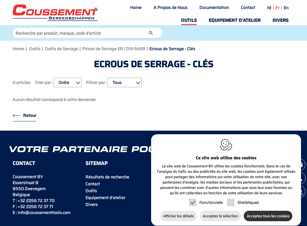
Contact (248, 7)
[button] (151, 32)
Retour (29, 115)
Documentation (214, 7)
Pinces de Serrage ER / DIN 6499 (113, 48)
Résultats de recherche (107, 177)
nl (269, 7)
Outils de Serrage (61, 48)
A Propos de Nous (170, 7)
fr (277, 7)
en (286, 7)
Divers (280, 20)
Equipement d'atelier (235, 20)
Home (136, 7)
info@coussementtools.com (44, 212)
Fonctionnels (210, 199)
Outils (189, 20)
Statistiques (248, 199)
